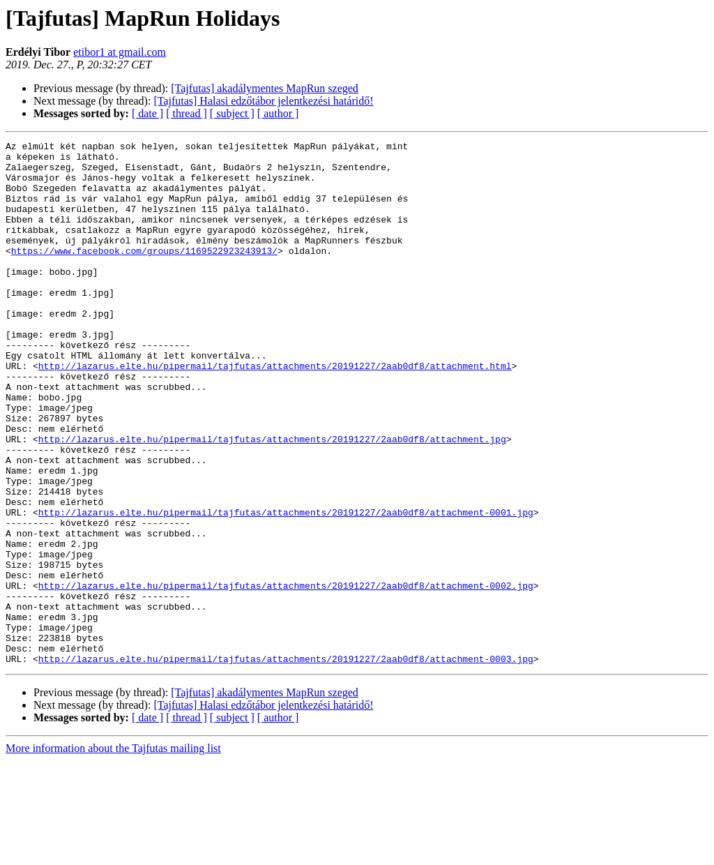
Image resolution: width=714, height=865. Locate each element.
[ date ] (147, 113)
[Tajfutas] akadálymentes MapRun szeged (264, 88)
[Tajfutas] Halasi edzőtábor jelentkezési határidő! (263, 101)
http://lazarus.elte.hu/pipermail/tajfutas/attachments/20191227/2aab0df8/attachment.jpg (272, 499)
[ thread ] (186, 113)
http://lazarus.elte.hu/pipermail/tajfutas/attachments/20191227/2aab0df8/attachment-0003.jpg (285, 763)
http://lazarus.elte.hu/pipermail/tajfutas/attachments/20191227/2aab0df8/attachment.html (275, 411)
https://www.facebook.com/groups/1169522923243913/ (144, 273)
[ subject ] (232, 113)
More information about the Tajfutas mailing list (113, 853)
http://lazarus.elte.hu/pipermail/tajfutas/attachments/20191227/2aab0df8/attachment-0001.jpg (285, 587)
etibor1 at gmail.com (119, 52)
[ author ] (278, 113)
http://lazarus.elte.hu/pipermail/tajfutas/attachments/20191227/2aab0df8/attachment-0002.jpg (285, 675)
